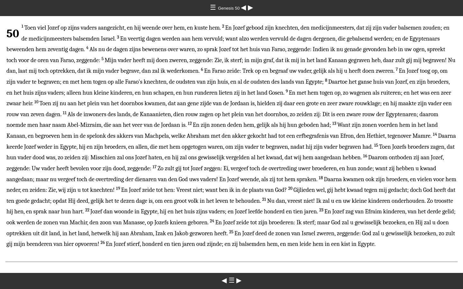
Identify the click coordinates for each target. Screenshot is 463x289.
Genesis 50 (229, 8)
